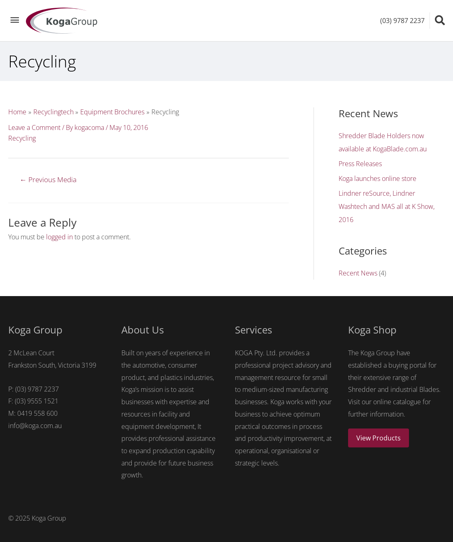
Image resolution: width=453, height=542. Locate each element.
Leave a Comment (34, 127)
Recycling (22, 138)
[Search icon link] (440, 20)
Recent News (358, 273)
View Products (378, 437)
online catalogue (397, 401)
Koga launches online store (377, 178)
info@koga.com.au (35, 425)
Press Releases (360, 163)
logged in (59, 236)
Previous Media (48, 179)
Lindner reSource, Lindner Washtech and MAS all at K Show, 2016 (386, 206)
